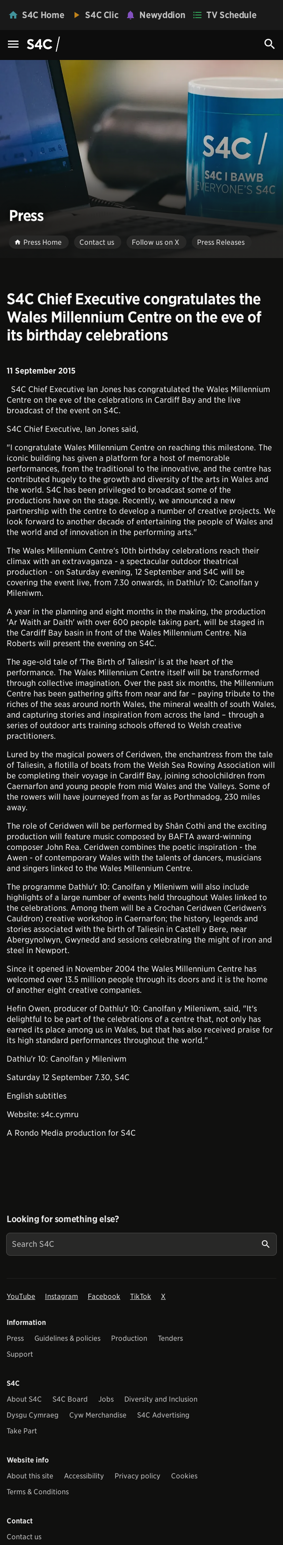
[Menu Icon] (13, 44)
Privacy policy (137, 1476)
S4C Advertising (163, 1415)
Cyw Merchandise (98, 1415)
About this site (30, 1476)
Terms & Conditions (38, 1492)
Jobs (106, 1399)
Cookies (184, 1476)
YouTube (21, 1296)
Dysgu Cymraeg (33, 1415)
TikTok (140, 1296)
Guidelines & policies (67, 1338)
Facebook (104, 1296)
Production (129, 1338)
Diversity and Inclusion (160, 1399)
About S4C (24, 1399)
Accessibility (84, 1476)
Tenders (170, 1338)
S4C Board (70, 1399)
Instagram (61, 1296)
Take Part (22, 1431)
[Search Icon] (270, 44)
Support (20, 1354)
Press (15, 1338)
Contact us (24, 1537)
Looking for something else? (63, 1219)
